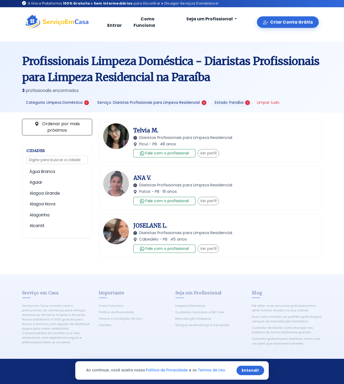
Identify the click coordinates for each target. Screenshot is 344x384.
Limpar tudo (268, 102)
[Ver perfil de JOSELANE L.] (116, 231)
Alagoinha (39, 215)
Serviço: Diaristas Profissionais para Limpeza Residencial (151, 102)
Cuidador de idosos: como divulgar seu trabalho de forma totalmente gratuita (282, 330)
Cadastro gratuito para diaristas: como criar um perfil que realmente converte (286, 341)
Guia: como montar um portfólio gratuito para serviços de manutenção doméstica (287, 319)
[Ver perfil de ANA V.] (116, 184)
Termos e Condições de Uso (120, 318)
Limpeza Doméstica (190, 306)
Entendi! (250, 370)
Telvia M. (145, 130)
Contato (105, 325)
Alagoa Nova (42, 204)
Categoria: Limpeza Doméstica (57, 102)
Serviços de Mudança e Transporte (202, 325)
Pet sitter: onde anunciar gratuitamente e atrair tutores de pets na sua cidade (284, 308)
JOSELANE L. (150, 225)
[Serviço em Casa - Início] (56, 22)
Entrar (114, 22)
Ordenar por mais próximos (57, 127)
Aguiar (36, 182)
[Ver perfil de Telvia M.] (116, 136)
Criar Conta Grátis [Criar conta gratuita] (288, 22)
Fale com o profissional (164, 153)
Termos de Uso (211, 370)
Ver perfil (208, 153)
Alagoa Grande (45, 193)
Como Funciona (144, 22)
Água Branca (42, 171)
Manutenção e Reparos (193, 318)
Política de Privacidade (116, 312)
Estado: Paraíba (232, 102)
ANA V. (142, 178)
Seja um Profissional (206, 19)
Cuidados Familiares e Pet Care (199, 312)
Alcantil (37, 225)
